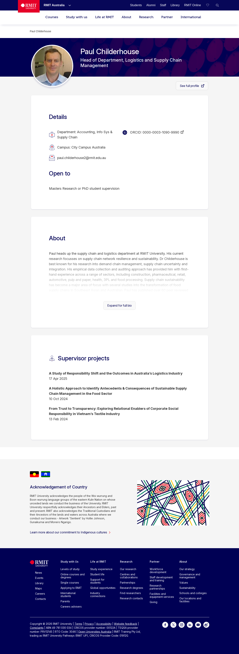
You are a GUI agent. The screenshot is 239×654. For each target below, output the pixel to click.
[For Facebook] (165, 624)
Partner (167, 17)
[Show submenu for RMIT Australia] (68, 5)
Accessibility (104, 623)
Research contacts (131, 598)
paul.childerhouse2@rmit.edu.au (81, 158)
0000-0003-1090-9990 (161, 132)
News (38, 572)
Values (183, 582)
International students (68, 594)
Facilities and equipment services (162, 595)
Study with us (76, 17)
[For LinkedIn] (190, 624)
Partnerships (127, 582)
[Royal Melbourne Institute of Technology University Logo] (29, 6)
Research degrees (131, 587)
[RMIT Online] (192, 5)
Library (39, 583)
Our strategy (187, 569)
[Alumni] (151, 5)
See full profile (190, 86)
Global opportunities (102, 587)
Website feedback (125, 623)
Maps (38, 588)
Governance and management (189, 576)
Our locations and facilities (190, 600)
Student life (97, 574)
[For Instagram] (182, 624)
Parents (65, 601)
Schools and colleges (193, 593)
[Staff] (163, 5)
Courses (51, 17)
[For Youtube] (198, 624)
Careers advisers (71, 606)
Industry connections (97, 594)
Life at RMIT (104, 17)
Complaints (37, 627)
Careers (40, 593)
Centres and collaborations (129, 576)
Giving (153, 602)
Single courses (70, 582)
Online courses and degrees (73, 576)
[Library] (175, 5)
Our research (128, 569)
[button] (217, 5)
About (126, 17)
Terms (78, 623)
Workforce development (158, 570)
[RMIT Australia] (54, 5)
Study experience (101, 569)
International (191, 17)
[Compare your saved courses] (210, 5)
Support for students (97, 581)
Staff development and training (161, 579)
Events (39, 577)
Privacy (89, 623)
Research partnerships (157, 587)
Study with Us (69, 561)
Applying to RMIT (71, 587)
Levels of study (70, 569)
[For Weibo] (206, 624)
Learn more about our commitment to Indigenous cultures (70, 532)
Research (146, 17)
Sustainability (187, 587)
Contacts (40, 598)
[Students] (136, 5)
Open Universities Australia (94, 631)
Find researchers (130, 593)
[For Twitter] (173, 624)
